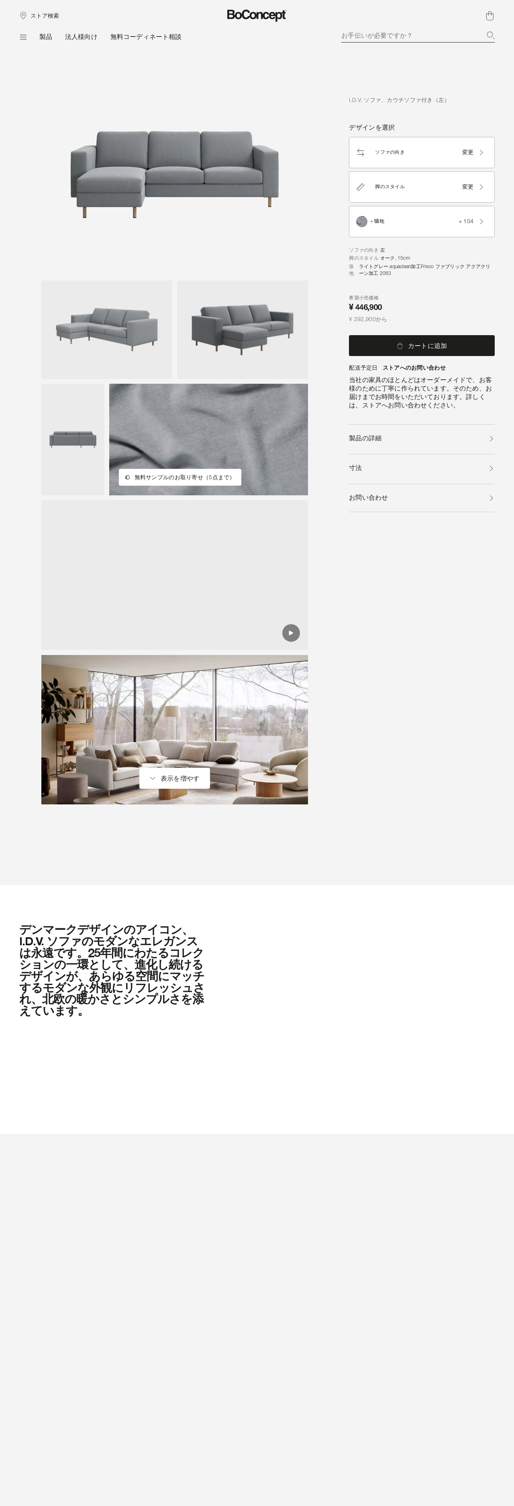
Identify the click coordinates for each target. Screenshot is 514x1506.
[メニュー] (22, 37)
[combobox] (418, 35)
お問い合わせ (422, 497)
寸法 (422, 468)
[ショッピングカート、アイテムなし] (490, 15)
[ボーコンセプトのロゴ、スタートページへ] (257, 15)
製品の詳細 (422, 438)
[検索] (491, 35)
